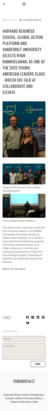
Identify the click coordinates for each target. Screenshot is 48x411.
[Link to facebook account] (15, 381)
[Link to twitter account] (18, 381)
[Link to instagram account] (22, 381)
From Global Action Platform (19, 221)
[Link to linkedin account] (25, 381)
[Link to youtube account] (33, 381)
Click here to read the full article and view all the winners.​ (22, 258)
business (7, 317)
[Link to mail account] (29, 381)
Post (38, 364)
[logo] (24, 4)
